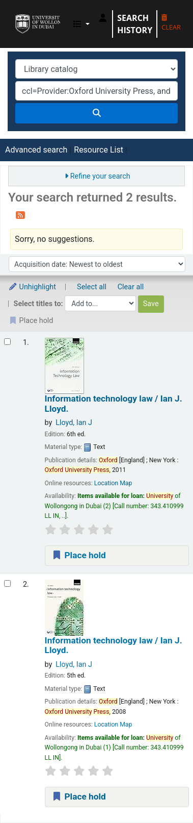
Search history (134, 24)
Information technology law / (113, 403)
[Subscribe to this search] (20, 215)
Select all (91, 287)
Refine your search (100, 176)
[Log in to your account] (103, 18)
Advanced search (36, 150)
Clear (171, 23)
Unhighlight (32, 287)
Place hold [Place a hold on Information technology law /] (78, 555)
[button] (81, 24)
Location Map (113, 483)
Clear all (131, 287)
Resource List (98, 150)
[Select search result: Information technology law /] (7, 341)
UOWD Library (18, 14)
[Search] (96, 113)
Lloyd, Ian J (74, 422)
